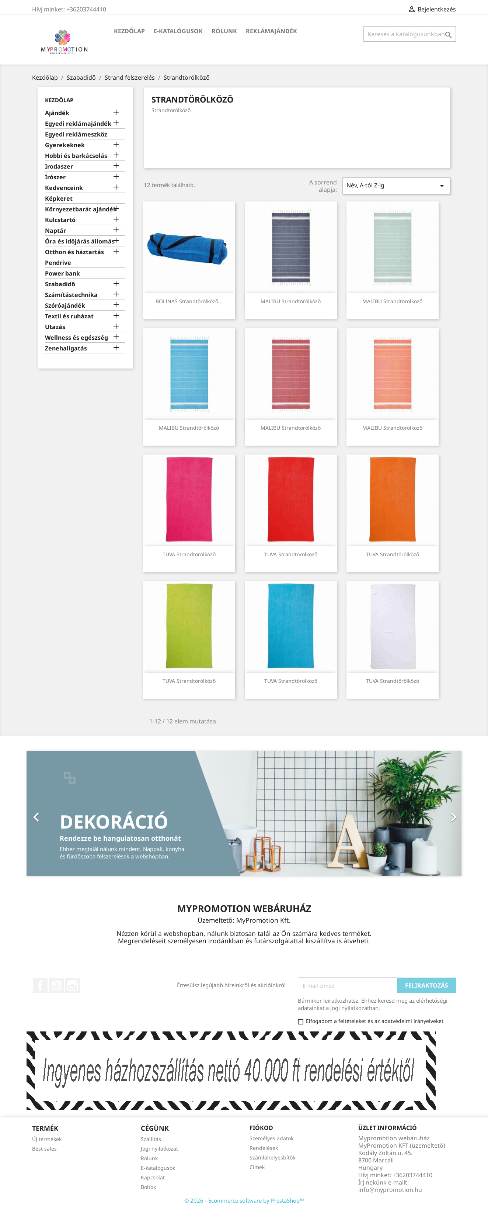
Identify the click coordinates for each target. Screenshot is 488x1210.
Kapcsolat (153, 1177)
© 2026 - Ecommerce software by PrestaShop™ (244, 1200)
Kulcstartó (60, 220)
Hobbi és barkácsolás (76, 156)
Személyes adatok (271, 1138)
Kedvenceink (64, 188)
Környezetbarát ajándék (81, 209)
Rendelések (264, 1147)
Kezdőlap (129, 31)
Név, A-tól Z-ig (396, 185)
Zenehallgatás (66, 348)
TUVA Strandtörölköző (189, 554)
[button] (59, 813)
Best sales (44, 1148)
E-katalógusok (178, 31)
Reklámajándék (271, 31)
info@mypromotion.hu (390, 1190)
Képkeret (59, 199)
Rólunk (224, 31)
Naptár (55, 231)
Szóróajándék (65, 306)
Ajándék (57, 113)
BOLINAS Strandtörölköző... (189, 301)
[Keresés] (409, 34)
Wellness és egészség (76, 338)
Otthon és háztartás (74, 252)
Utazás (55, 327)
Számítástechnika (71, 295)
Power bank (62, 273)
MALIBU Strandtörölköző (291, 301)
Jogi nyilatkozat (159, 1148)
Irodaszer (59, 166)
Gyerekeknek (65, 145)
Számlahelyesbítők (272, 1157)
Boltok (148, 1186)
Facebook (40, 985)
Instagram (72, 985)
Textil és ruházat (69, 316)
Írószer (55, 177)
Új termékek (47, 1138)
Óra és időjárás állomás (80, 241)
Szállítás (151, 1138)
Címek (257, 1167)
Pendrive (58, 263)
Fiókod (261, 1128)
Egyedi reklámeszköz (76, 134)
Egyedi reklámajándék (78, 124)
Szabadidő (60, 284)
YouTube (56, 985)
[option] (244, 813)
